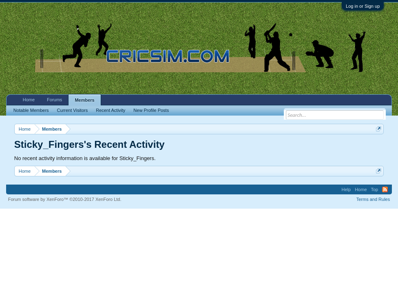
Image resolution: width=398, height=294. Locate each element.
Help (346, 189)
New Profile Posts (151, 110)
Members (84, 100)
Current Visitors (72, 110)
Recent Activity (110, 110)
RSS (385, 189)
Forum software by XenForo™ (65, 199)
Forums (54, 99)
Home (29, 99)
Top (374, 189)
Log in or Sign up (363, 6)
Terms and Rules (373, 199)
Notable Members (31, 110)
